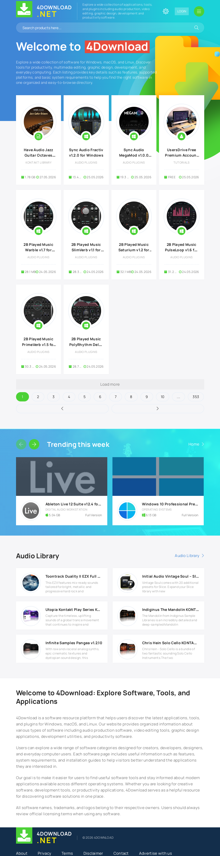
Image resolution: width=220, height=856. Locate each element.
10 (163, 396)
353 (196, 396)
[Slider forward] (34, 444)
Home (193, 444)
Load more (110, 384)
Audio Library (187, 555)
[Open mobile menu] (199, 11)
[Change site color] (166, 11)
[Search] (196, 27)
